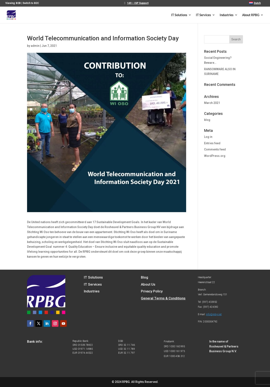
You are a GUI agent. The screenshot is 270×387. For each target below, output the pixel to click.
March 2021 (212, 103)
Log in (208, 136)
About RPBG (250, 15)
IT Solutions (179, 15)
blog (207, 119)
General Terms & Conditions (163, 298)
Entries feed (212, 143)
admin (35, 45)
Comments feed (215, 149)
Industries (226, 15)
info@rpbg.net (214, 314)
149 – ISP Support (138, 3)
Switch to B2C (31, 3)
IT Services (203, 15)
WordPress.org (214, 155)
